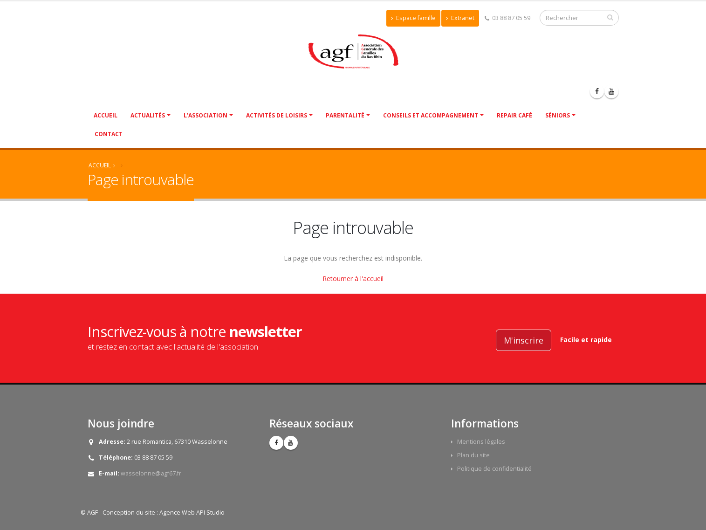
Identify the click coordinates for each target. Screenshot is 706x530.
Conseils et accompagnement (430, 115)
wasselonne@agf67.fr (151, 473)
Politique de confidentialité (494, 469)
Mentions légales (481, 442)
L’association (205, 115)
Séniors (557, 115)
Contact (109, 134)
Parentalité (345, 115)
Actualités (147, 115)
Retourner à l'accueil (353, 278)
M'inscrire (523, 340)
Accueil (105, 115)
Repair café (514, 115)
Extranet (460, 18)
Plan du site (473, 455)
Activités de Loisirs (276, 115)
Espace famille (413, 18)
